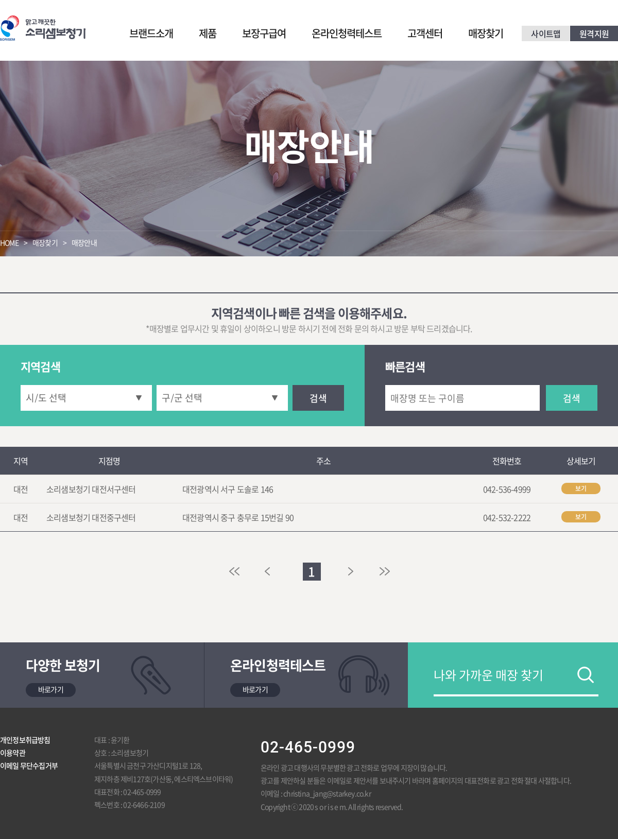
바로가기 (50, 689)
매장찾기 (485, 33)
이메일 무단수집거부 (29, 765)
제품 (207, 33)
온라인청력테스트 (347, 33)
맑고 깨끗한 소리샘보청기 (42, 28)
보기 (581, 488)
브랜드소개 (151, 33)
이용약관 (12, 752)
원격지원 (594, 33)
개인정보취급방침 (25, 740)
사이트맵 (545, 33)
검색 (318, 398)
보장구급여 (264, 33)
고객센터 (424, 33)
